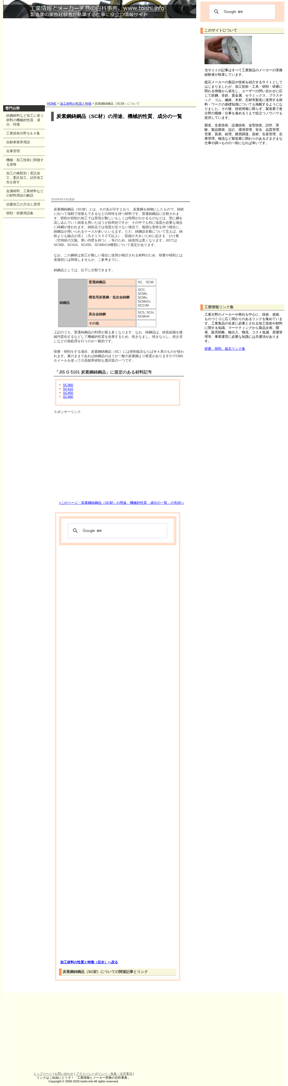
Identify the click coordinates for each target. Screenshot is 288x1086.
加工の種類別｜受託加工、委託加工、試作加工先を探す (25, 177)
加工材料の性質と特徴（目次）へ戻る (89, 962)
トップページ (42, 1073)
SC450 (68, 393)
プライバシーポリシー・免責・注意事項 (104, 1073)
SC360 (68, 385)
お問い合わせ (64, 1073)
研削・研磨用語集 (19, 213)
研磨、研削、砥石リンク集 (225, 349)
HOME (51, 103)
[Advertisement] (99, 57)
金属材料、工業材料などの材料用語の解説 (25, 193)
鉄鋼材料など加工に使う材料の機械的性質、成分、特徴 (25, 120)
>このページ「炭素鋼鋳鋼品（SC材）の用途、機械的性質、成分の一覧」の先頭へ (121, 503)
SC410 (68, 389)
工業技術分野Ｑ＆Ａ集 (23, 133)
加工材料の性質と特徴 (75, 103)
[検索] (117, 531)
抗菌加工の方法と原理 (23, 204)
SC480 (68, 397)
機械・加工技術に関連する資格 (25, 162)
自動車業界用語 (18, 142)
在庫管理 (13, 151)
